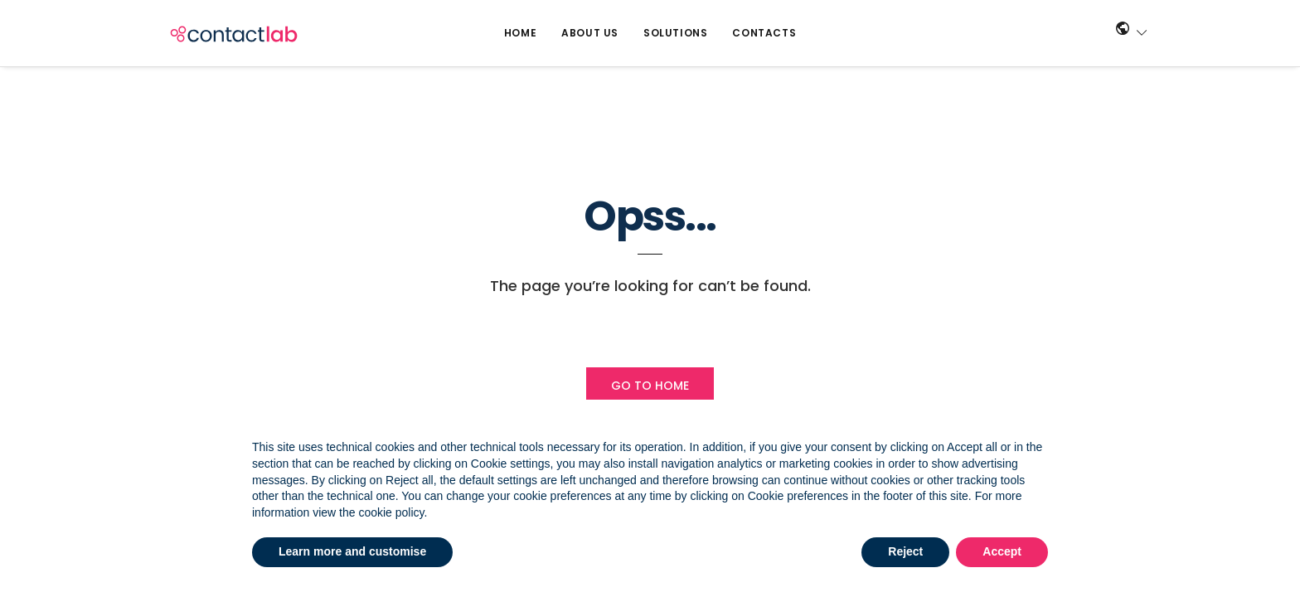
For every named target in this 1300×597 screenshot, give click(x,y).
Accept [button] (1001, 551)
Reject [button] (905, 551)
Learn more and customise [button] (352, 551)
